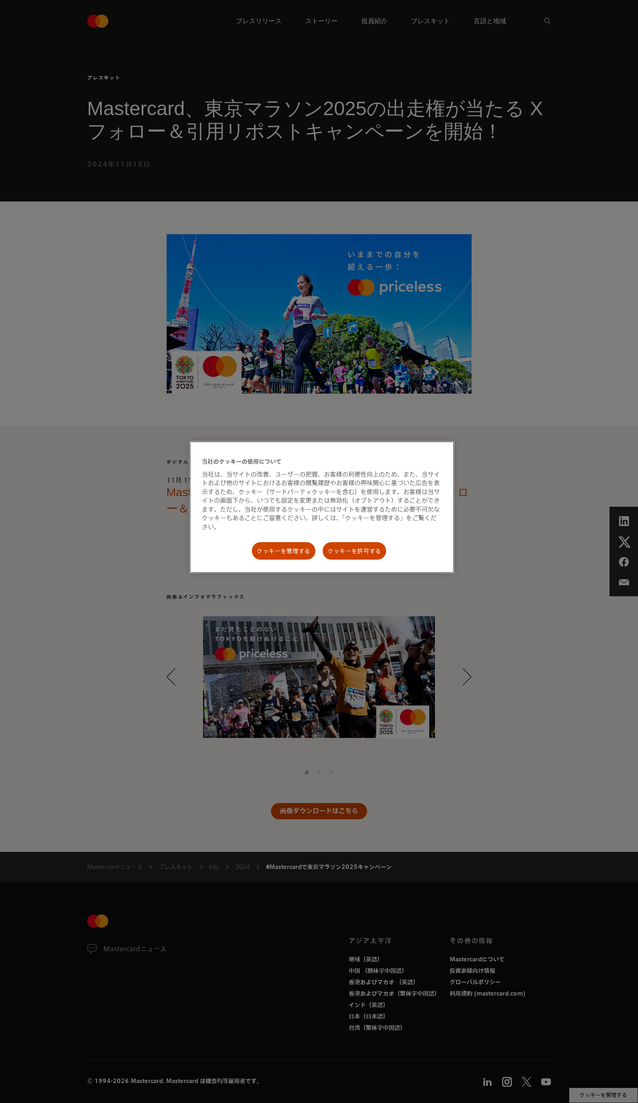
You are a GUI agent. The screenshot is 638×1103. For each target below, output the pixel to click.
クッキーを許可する (354, 551)
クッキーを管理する (283, 551)
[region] (322, 507)
